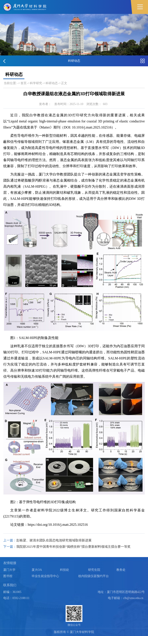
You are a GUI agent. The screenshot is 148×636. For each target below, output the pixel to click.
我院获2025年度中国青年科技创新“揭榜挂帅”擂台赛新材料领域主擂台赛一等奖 (73, 546)
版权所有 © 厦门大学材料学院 (74, 632)
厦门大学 (9, 569)
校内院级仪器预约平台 (93, 576)
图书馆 (7, 576)
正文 (64, 83)
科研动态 (52, 83)
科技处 (64, 569)
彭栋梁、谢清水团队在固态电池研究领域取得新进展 (54, 540)
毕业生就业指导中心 (45, 576)
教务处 (121, 569)
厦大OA (37, 569)
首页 (23, 83)
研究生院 (94, 569)
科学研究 (36, 83)
